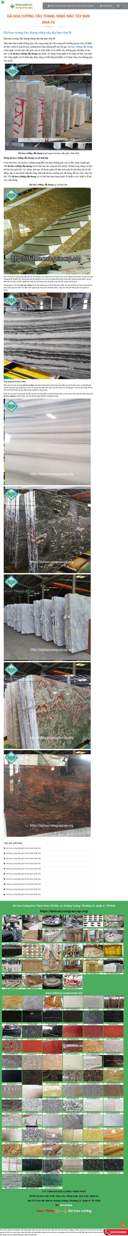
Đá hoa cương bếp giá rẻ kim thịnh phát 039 (22, 853)
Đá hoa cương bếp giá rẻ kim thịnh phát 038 (22, 858)
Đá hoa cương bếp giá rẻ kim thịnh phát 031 (22, 894)
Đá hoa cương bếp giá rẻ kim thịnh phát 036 (22, 869)
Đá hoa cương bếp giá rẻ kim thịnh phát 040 (22, 848)
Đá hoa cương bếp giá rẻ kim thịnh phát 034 (22, 879)
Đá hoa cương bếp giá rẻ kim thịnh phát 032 (22, 889)
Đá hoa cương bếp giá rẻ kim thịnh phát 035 (22, 874)
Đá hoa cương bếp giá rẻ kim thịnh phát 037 (22, 864)
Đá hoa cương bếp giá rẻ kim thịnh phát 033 (22, 884)
